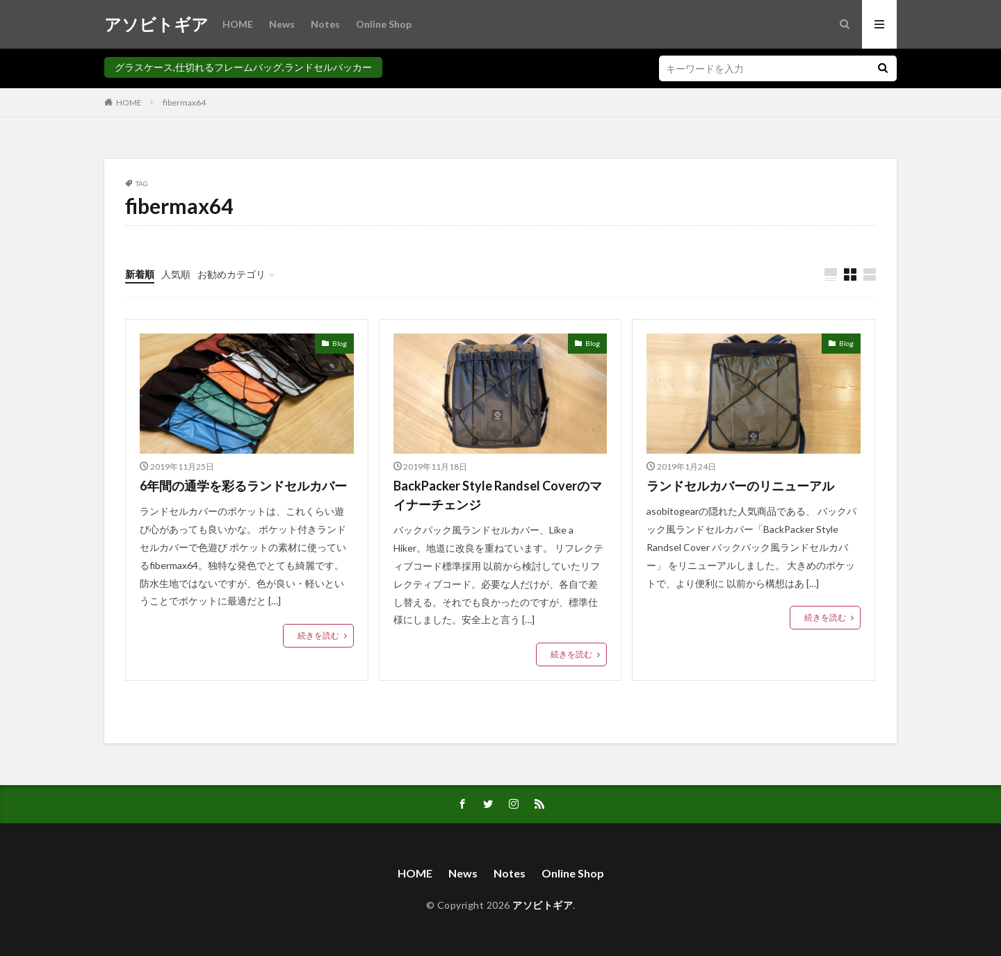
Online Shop (384, 24)
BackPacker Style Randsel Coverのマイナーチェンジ (497, 495)
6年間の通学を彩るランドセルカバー (243, 485)
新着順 (139, 274)
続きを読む (318, 635)
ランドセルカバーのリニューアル (740, 485)
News (282, 24)
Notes (325, 24)
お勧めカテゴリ (231, 274)
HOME (237, 24)
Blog (339, 343)
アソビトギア (156, 24)
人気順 (175, 274)
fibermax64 (184, 102)
